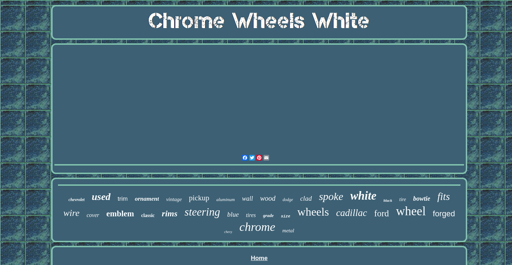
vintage (174, 199)
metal (288, 230)
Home (259, 258)
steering (202, 212)
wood (268, 198)
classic (148, 215)
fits (443, 196)
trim (123, 198)
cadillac (351, 212)
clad (306, 198)
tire (402, 199)
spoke (331, 196)
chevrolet (77, 199)
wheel (411, 211)
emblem (120, 213)
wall (247, 198)
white (363, 195)
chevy (228, 232)
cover (93, 215)
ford (381, 213)
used (101, 196)
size (285, 216)
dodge (288, 199)
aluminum (225, 199)
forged (444, 213)
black (388, 200)
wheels (313, 211)
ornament (147, 198)
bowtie (421, 198)
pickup (199, 198)
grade (268, 215)
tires (251, 215)
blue (233, 214)
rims (169, 213)
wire (71, 213)
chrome (257, 226)
